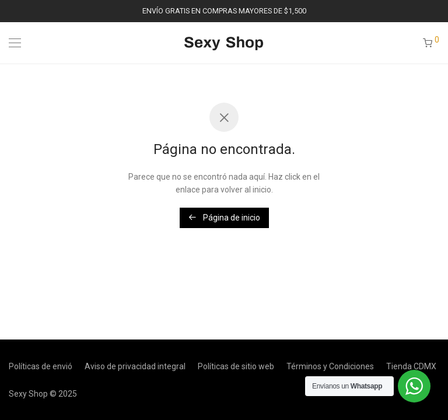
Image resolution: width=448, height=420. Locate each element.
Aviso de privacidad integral (135, 366)
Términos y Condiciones (330, 366)
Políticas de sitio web (236, 366)
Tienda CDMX (411, 366)
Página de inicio (224, 217)
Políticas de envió (40, 366)
